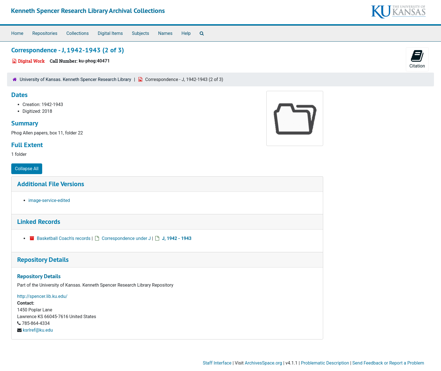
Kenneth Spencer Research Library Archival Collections (88, 10)
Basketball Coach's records (64, 238)
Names (165, 33)
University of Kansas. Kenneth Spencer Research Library (75, 79)
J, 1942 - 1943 (177, 238)
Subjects (140, 33)
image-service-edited (49, 200)
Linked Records (38, 221)
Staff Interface (217, 363)
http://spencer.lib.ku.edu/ (42, 296)
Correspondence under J (126, 238)
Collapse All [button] (27, 168)
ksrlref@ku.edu (38, 330)
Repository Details (43, 259)
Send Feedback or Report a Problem (388, 363)
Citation (417, 59)
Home (17, 33)
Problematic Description (325, 363)
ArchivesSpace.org (263, 363)
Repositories (44, 33)
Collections (77, 33)
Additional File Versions (50, 183)
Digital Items (110, 33)
